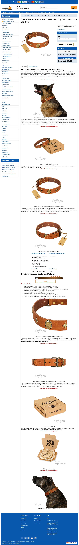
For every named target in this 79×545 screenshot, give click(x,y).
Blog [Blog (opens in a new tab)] (49, 12)
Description (24, 66)
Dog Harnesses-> (5, 60)
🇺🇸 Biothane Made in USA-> (8, 19)
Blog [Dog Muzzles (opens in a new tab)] (48, 518)
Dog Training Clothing (6, 80)
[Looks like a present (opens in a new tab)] (49, 449)
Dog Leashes (27, 12)
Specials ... (4, 150)
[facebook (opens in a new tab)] (22, 538)
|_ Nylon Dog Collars (6, 56)
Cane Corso (4, 113)
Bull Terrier (4, 110)
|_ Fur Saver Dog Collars (7, 38)
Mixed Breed (4, 145)
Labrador (4, 128)
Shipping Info (23, 518)
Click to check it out (67, 58)
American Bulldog (6, 104)
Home (4, 2)
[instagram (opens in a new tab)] (35, 538)
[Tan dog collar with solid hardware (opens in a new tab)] (49, 362)
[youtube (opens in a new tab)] (32, 538)
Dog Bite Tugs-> (5, 69)
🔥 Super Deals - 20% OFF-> (8, 21)
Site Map (22, 527)
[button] (75, 2)
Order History (36, 518)
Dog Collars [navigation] (27, 15)
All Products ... (5, 156)
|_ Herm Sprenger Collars (7, 34)
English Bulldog (5, 119)
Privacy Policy (23, 520)
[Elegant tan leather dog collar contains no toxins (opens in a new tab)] (49, 187)
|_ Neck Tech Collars (6, 47)
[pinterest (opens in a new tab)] (28, 538)
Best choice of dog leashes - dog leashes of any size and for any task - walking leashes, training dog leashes (52, 522)
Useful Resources (5, 176)
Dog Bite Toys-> (5, 73)
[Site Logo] (7, 7)
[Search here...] (49, 7)
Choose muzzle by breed (7, 91)
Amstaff (4, 102)
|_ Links (4, 58)
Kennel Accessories (6, 89)
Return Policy (23, 523)
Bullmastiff (4, 108)
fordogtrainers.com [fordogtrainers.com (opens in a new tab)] (16, 543)
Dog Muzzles (4, 12)
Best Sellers (43, 12)
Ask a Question (61, 29)
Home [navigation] (23, 15)
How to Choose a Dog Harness (8, 174)
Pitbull (3, 137)
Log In (15, 2)
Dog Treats (4, 93)
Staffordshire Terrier (6, 143)
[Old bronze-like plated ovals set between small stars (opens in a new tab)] (49, 317)
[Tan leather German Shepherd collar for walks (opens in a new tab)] (49, 98)
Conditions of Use (24, 525)
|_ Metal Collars (5, 27)
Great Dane (4, 126)
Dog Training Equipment (7, 67)
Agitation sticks (5, 84)
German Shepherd (6, 124)
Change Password (37, 520)
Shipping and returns (33, 66)
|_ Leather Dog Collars (7, 36)
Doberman (4, 115)
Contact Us (9, 2)
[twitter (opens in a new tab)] (25, 538)
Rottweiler (4, 139)
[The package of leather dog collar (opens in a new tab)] (49, 407)
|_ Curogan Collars (6, 41)
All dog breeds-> (5, 148)
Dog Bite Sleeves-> (6, 78)
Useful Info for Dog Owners (8, 165)
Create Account (37, 523)
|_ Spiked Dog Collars (7, 51)
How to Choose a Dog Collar (8, 171)
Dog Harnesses (12, 12)
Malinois (4, 130)
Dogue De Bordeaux (6, 117)
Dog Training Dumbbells (7, 86)
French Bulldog (5, 121)
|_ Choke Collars (5, 43)
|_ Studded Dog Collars (7, 54)
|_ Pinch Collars (5, 30)
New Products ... (5, 152)
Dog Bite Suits (5, 71)
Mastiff (3, 132)
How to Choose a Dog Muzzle (8, 167)
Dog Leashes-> (5, 65)
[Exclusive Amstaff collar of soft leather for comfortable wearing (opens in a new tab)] (49, 489)
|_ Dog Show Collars (6, 49)
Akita (3, 100)
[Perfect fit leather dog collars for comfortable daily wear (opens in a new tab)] (49, 232)
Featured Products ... (6, 154)
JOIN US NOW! (35, 12)
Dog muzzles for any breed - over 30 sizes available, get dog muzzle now (52, 528)
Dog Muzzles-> (5, 62)
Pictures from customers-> (7, 95)
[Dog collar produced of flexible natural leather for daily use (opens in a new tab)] (49, 145)
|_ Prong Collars (5, 32)
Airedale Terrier (5, 97)
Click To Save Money (6, 23)
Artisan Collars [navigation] (34, 15)
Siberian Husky (5, 141)
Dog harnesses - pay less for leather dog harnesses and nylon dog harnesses (52, 533)
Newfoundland (5, 135)
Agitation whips (5, 82)
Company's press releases (7, 163)
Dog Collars (20, 12)
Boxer (3, 106)
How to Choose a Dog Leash (8, 169)
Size (59, 36)
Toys (3, 76)
